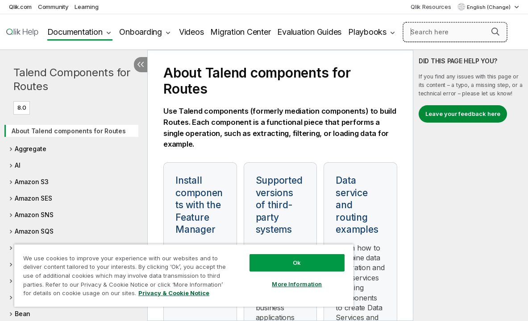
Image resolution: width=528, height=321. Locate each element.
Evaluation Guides (309, 32)
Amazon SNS (34, 214)
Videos (191, 32)
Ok (269, 255)
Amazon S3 (32, 181)
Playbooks (367, 32)
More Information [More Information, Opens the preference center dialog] (269, 277)
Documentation (75, 32)
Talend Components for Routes (71, 79)
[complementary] (470, 185)
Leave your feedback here (462, 113)
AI (18, 165)
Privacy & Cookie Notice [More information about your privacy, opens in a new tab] (75, 294)
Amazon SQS (34, 231)
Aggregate (30, 148)
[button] (495, 31)
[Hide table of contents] (140, 64)
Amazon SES (33, 198)
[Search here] (455, 32)
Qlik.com (20, 6)
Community (53, 6)
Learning (86, 6)
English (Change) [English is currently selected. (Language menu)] (489, 7)
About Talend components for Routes (69, 131)
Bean (22, 313)
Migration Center (240, 32)
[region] (167, 272)
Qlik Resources (431, 6)
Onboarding (140, 32)
